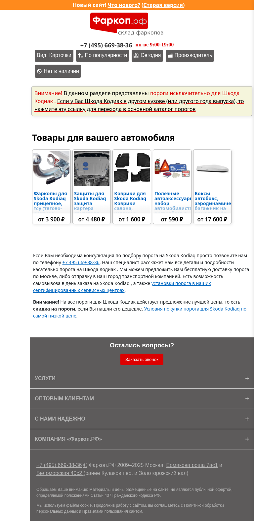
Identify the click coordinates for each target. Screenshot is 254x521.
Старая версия (163, 5)
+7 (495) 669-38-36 (59, 465)
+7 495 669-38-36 (80, 262)
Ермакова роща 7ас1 (192, 465)
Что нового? (124, 5)
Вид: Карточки (54, 55)
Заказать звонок (141, 359)
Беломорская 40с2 (60, 473)
